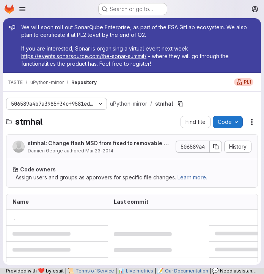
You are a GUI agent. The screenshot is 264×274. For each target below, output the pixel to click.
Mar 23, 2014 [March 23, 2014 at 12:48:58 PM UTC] (99, 151)
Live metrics (139, 271)
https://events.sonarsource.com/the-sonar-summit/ (83, 56)
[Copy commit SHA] (216, 147)
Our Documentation (186, 271)
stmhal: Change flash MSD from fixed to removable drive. (99, 143)
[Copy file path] (180, 104)
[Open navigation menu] (22, 9)
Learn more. (192, 177)
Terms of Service (94, 271)
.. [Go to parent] (14, 217)
